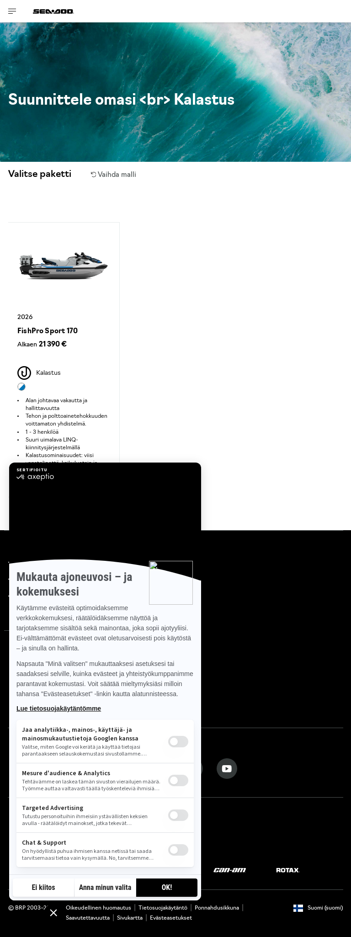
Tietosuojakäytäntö (162, 908)
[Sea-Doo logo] (53, 11)
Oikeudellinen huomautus (98, 908)
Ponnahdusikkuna (217, 908)
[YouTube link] (227, 768)
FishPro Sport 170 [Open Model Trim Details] (47, 331)
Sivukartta (130, 918)
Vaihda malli (114, 175)
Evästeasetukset (171, 918)
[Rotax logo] (288, 870)
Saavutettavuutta (88, 918)
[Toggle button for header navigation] (12, 11)
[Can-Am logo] (229, 870)
